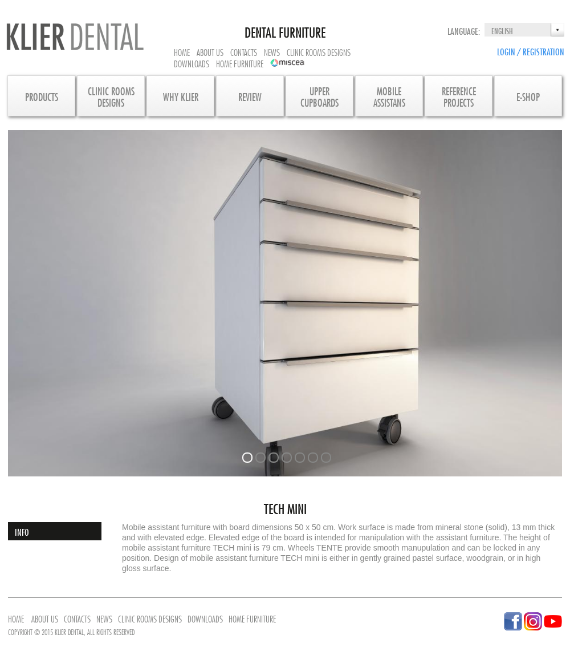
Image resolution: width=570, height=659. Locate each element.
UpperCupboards (319, 95)
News (272, 51)
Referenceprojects (459, 95)
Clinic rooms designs (319, 51)
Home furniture (239, 63)
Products (41, 96)
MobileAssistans (389, 95)
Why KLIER (180, 96)
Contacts (243, 51)
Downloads (191, 63)
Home (182, 51)
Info (22, 531)
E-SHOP (528, 96)
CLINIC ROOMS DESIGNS (111, 95)
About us (210, 51)
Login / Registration (530, 51)
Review (250, 96)
